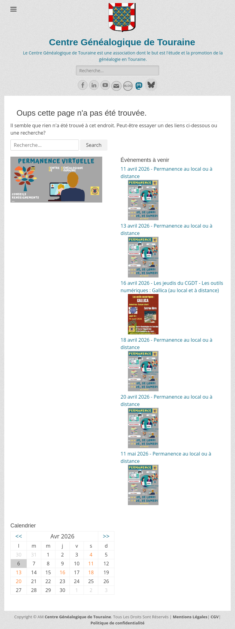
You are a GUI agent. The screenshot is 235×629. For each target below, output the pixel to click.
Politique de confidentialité (117, 623)
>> (106, 536)
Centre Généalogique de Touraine (122, 42)
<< (18, 536)
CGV (214, 617)
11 (91, 563)
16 (62, 572)
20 (18, 581)
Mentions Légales (190, 617)
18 (91, 572)
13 (18, 572)
